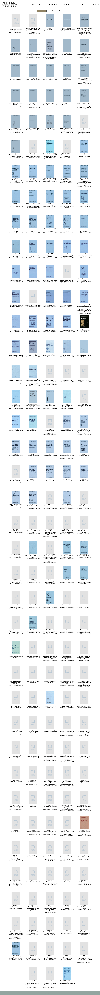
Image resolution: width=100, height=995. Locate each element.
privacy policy (48, 993)
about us (37, 993)
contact (42, 993)
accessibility (64, 993)
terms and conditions (56, 993)
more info (59, 11)
